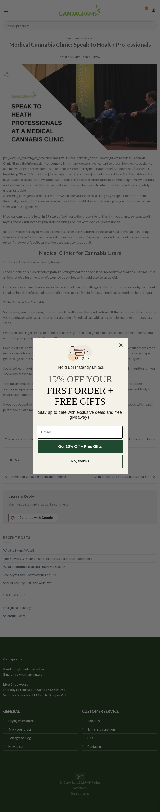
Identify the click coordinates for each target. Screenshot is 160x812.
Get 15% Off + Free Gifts (80, 446)
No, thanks (80, 461)
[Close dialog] (121, 345)
